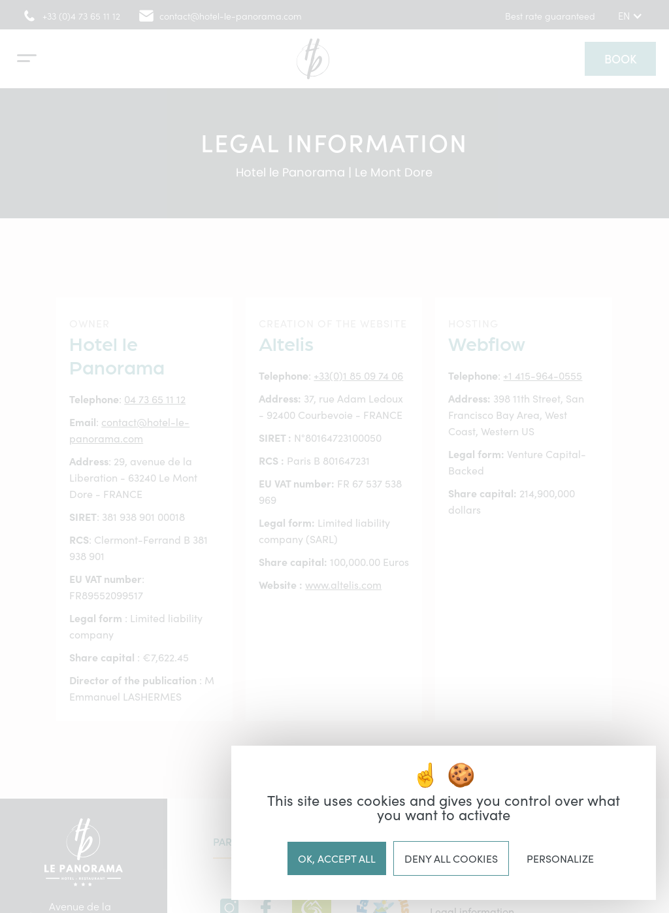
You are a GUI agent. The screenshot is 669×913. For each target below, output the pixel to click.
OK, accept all (337, 858)
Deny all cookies (451, 858)
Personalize (560, 858)
